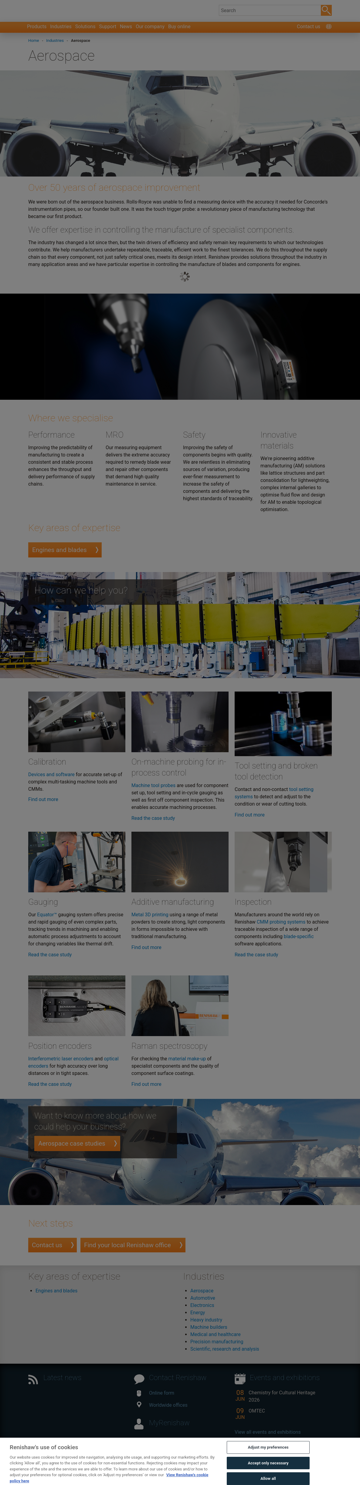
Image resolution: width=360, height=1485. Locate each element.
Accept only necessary (268, 1475)
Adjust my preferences (268, 1460)
